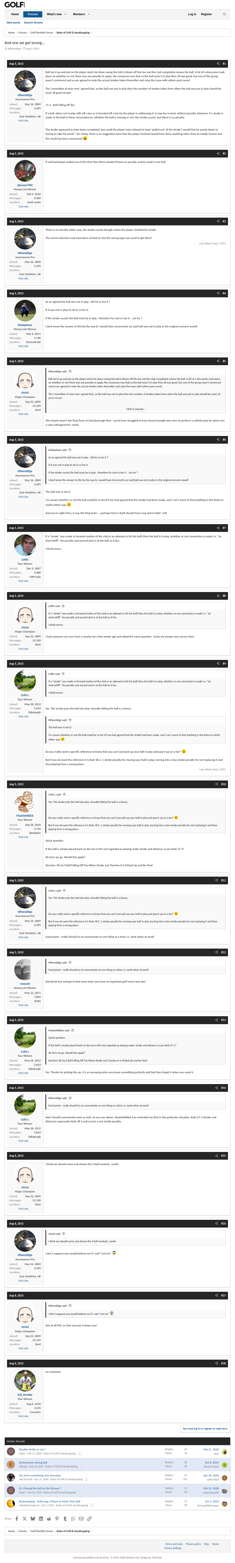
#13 (223, 1020)
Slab (216, 1453)
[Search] (224, 14)
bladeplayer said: (57, 450)
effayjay (23, 1466)
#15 (223, 1155)
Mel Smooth (26, 1479)
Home (15, 14)
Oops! (22, 1453)
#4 (224, 293)
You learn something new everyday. (40, 1475)
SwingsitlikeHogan (208, 1505)
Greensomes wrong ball (33, 1462)
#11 (223, 880)
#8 (224, 595)
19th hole (35, 576)
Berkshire (35, 833)
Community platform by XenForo (106, 1557)
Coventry (35, 1412)
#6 (224, 439)
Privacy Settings (173, 1548)
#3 (224, 221)
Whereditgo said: (57, 371)
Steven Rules (211, 1466)
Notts (37, 1001)
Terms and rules (174, 1544)
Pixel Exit (157, 1557)
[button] (65, 14)
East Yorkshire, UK (30, 116)
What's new (54, 14)
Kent (38, 410)
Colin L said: (55, 794)
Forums (33, 14)
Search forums (33, 22)
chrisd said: (54, 1233)
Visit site (23, 120)
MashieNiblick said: (59, 1030)
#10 (223, 784)
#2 (224, 153)
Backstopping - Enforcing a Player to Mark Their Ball (49, 1501)
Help (206, 1544)
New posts (13, 22)
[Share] (218, 64)
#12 (223, 952)
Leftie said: (54, 606)
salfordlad (213, 1479)
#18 (223, 1363)
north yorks (34, 202)
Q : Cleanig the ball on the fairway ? (40, 1488)
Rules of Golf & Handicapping (60, 1453)
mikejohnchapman (29, 1505)
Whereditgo (14, 48)
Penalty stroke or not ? (32, 1449)
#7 (224, 528)
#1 (224, 63)
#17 (223, 1295)
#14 (223, 1088)
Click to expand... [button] (135, 409)
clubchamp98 (211, 1492)
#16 (223, 1223)
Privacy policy (193, 1544)
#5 (224, 361)
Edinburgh (34, 712)
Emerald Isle (33, 342)
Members (79, 14)
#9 (224, 663)
